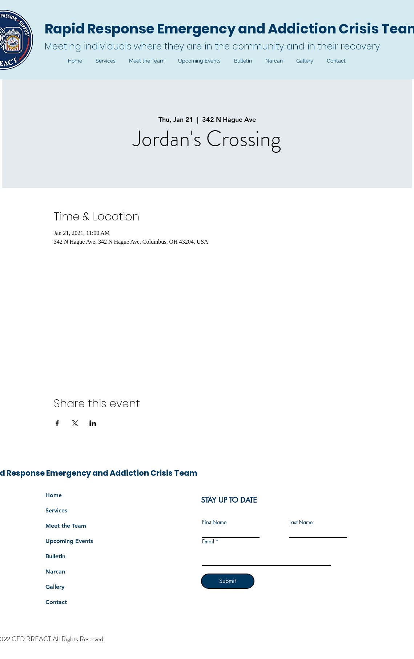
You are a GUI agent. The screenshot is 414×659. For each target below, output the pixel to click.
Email (208, 541)
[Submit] (227, 581)
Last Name (301, 522)
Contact (56, 602)
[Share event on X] (75, 423)
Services (56, 510)
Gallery (54, 586)
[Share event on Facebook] (57, 423)
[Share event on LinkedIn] (92, 423)
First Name (214, 522)
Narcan (55, 571)
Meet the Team (65, 525)
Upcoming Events (69, 541)
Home (53, 495)
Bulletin (55, 556)
